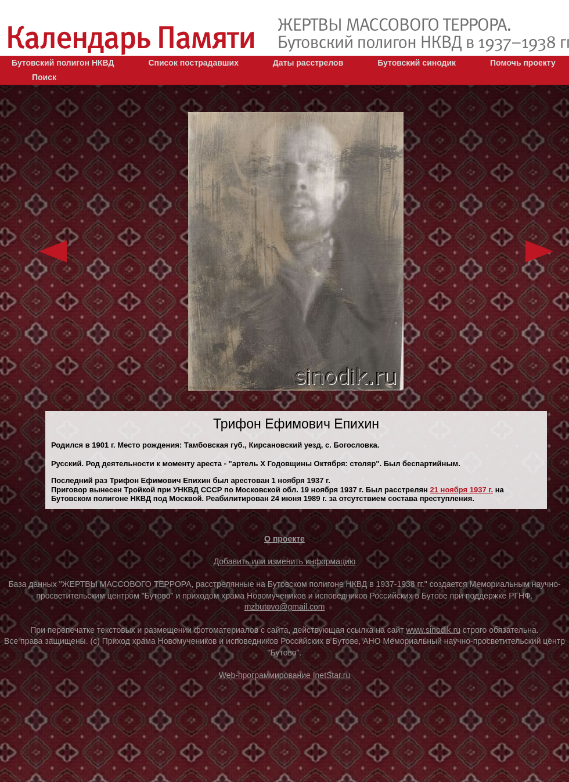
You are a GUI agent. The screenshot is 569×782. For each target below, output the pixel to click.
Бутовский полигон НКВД (63, 62)
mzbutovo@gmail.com (284, 606)
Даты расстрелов (308, 62)
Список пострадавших (193, 62)
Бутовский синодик (416, 62)
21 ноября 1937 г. (461, 489)
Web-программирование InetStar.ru (285, 675)
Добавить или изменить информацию (285, 561)
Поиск (44, 77)
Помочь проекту (523, 62)
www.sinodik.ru (433, 630)
